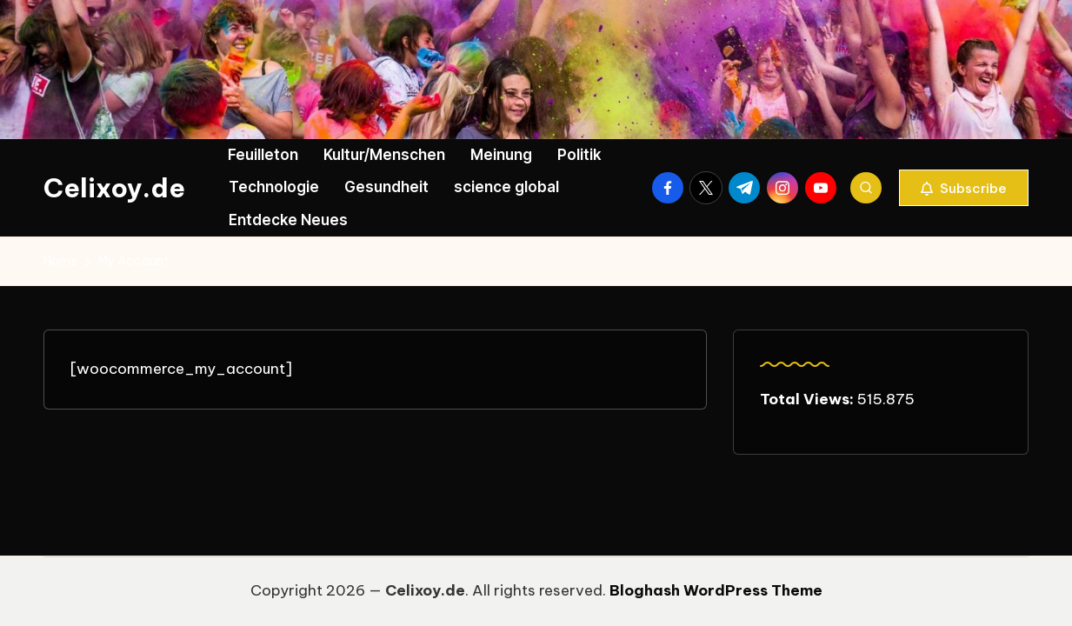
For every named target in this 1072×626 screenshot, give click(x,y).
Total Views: (808, 399)
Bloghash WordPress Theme (715, 590)
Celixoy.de (114, 187)
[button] (964, 188)
